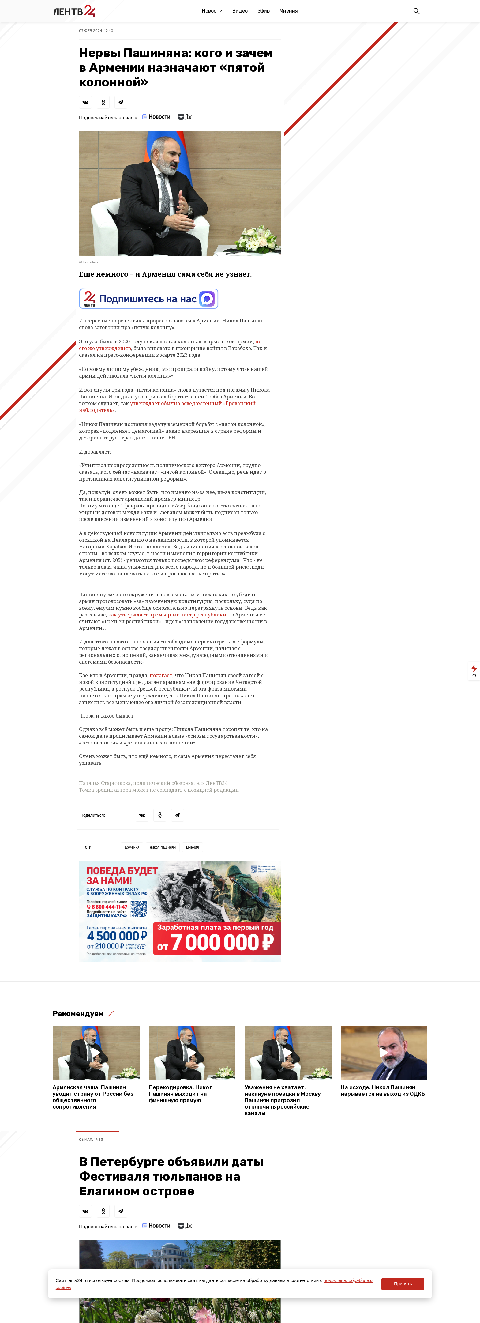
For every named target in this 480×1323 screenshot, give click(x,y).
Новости (212, 11)
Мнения (288, 11)
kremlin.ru (92, 262)
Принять (403, 1283)
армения (132, 847)
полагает (161, 675)
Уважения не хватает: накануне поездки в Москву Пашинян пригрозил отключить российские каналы (283, 1100)
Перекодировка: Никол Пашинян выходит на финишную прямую (181, 1094)
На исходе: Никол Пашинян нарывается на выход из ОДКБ (383, 1090)
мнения (192, 847)
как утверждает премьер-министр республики (167, 614)
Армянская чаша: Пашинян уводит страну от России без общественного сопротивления (93, 1097)
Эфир (263, 11)
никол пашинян (163, 847)
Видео (240, 11)
